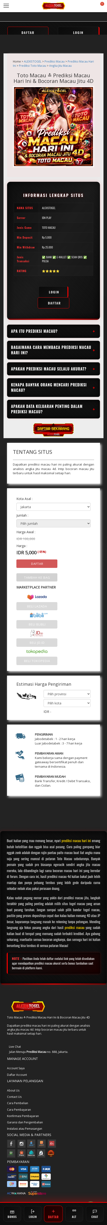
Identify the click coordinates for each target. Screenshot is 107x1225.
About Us (13, 1090)
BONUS (12, 1214)
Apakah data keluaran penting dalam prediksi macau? (47, 409)
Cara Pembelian (17, 1103)
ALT (74, 1214)
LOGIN (78, 32)
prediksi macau (74, 927)
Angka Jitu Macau (60, 65)
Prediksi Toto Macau (32, 65)
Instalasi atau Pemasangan (24, 1129)
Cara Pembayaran (19, 1110)
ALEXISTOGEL (32, 61)
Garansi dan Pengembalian (25, 1122)
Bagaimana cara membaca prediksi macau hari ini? (51, 349)
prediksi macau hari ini (76, 840)
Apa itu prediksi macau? (34, 331)
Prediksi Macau (54, 61)
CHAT (94, 1214)
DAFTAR (28, 32)
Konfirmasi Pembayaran (23, 1116)
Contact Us (14, 1097)
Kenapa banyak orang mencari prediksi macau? (49, 387)
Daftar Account (17, 1075)
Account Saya (16, 1068)
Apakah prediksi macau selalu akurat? (48, 369)
